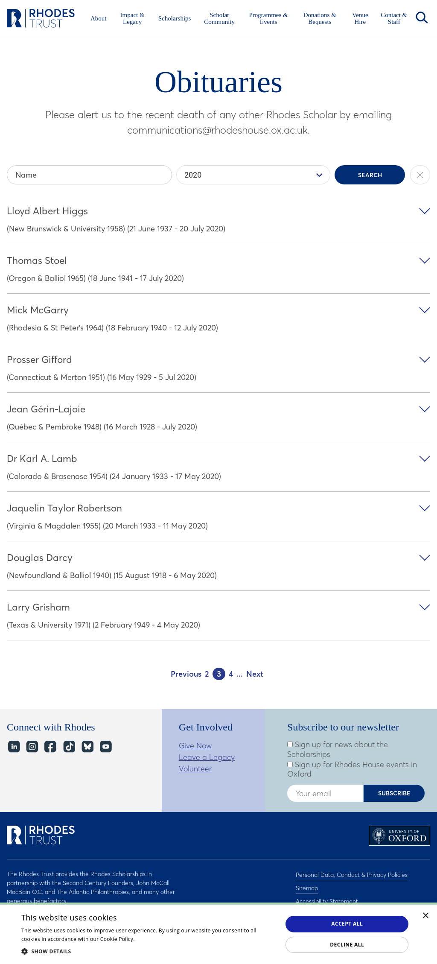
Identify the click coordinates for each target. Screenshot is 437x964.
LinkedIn (13, 746)
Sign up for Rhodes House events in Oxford (352, 769)
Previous (186, 674)
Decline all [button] (347, 944)
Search (421, 17)
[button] (148, 951)
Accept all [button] (347, 923)
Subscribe (394, 793)
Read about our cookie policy (172, 939)
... (239, 674)
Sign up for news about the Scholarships (337, 749)
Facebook (50, 746)
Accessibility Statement (327, 896)
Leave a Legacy (207, 757)
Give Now (195, 746)
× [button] (425, 916)
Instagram (31, 746)
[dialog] (218, 933)
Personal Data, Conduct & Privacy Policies (352, 874)
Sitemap (307, 885)
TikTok (68, 746)
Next (254, 674)
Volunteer (195, 769)
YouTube (105, 746)
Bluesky (86, 746)
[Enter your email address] (325, 793)
